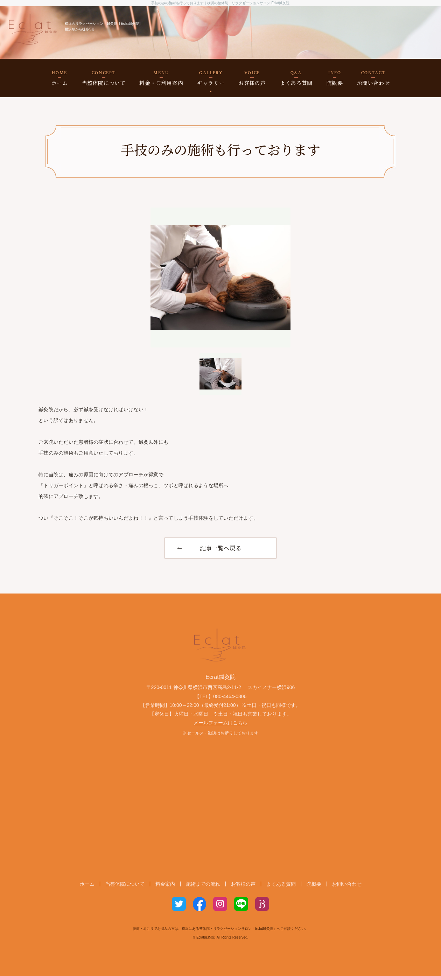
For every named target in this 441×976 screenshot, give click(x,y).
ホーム (59, 78)
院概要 (335, 78)
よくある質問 (296, 78)
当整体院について (104, 78)
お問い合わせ (373, 78)
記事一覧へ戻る (220, 547)
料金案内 (165, 884)
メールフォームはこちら (220, 722)
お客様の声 (252, 78)
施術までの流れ (203, 884)
